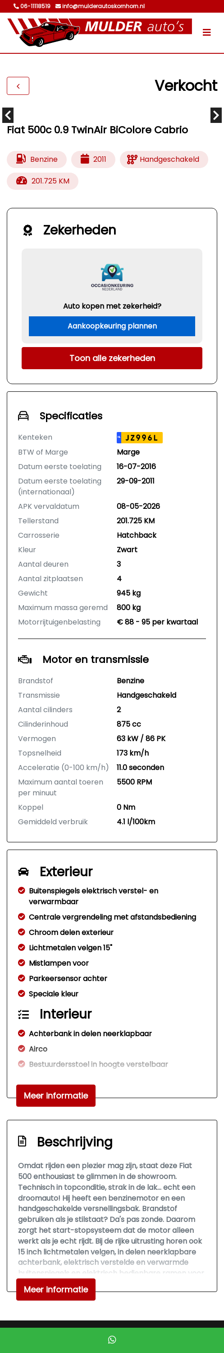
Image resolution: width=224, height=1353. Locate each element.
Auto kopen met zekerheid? (112, 306)
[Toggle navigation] (207, 32)
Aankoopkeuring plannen (112, 326)
